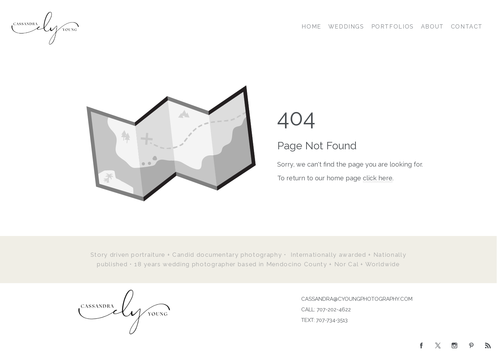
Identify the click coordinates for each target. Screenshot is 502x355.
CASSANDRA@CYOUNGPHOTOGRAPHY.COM (357, 299)
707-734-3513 (332, 320)
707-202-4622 (334, 309)
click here (377, 178)
